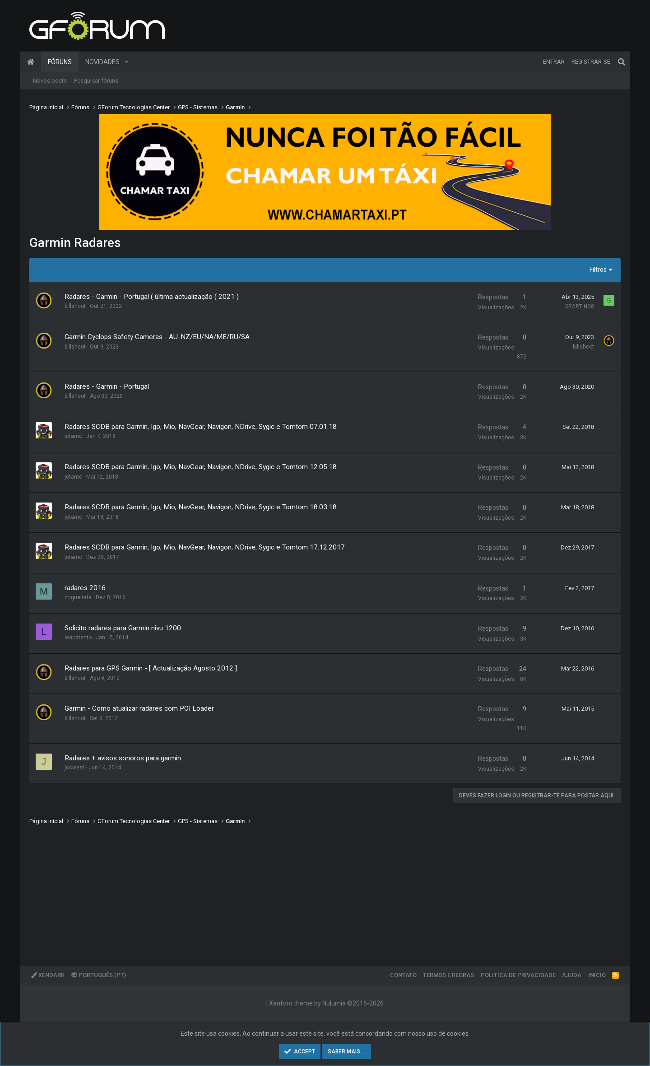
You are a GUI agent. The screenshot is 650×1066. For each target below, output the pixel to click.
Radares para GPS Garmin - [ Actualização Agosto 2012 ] (151, 668)
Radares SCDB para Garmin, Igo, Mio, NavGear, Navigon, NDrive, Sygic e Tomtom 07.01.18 (201, 427)
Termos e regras (448, 975)
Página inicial (30, 61)
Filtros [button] (598, 269)
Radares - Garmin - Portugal (107, 386)
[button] (127, 61)
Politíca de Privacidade (518, 975)
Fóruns (60, 61)
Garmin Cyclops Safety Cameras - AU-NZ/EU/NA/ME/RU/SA (157, 337)
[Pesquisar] (621, 61)
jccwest (74, 767)
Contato (403, 975)
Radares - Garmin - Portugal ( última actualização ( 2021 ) (152, 297)
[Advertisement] (300, 889)
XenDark (48, 975)
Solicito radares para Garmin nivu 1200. (123, 628)
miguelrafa (78, 597)
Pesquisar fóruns (96, 80)
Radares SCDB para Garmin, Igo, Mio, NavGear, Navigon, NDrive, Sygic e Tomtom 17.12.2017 (205, 547)
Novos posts (50, 80)
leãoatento (78, 637)
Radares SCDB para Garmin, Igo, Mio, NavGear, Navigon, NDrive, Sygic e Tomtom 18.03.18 (201, 507)
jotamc (73, 436)
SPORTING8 (579, 306)
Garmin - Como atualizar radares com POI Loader (139, 708)
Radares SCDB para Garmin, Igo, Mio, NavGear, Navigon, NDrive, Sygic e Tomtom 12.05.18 (201, 467)
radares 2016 (85, 588)
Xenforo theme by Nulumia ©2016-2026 (326, 1003)
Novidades (102, 61)
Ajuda (571, 975)
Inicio (597, 975)
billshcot (75, 306)
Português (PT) (98, 975)
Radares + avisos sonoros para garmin (123, 758)
